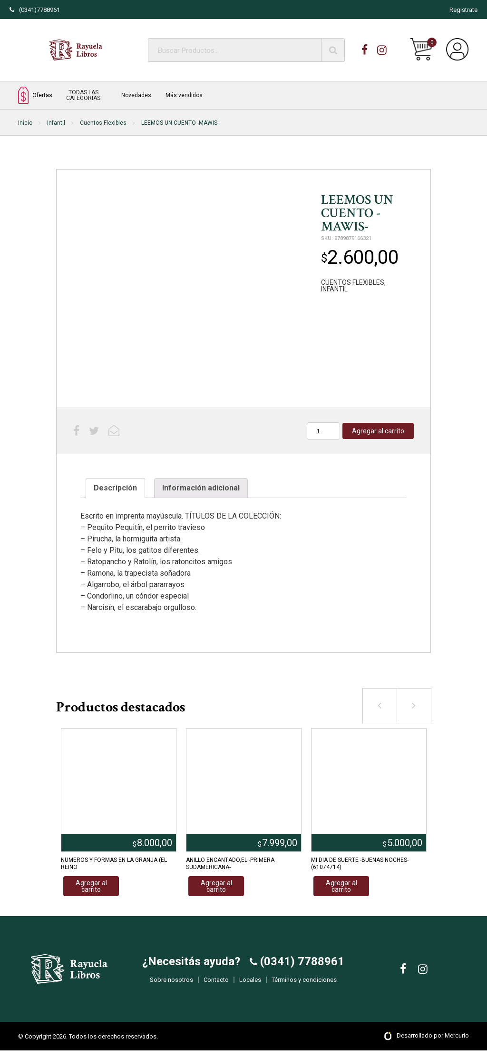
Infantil (56, 123)
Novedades (136, 95)
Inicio (25, 123)
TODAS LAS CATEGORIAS (83, 95)
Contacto (216, 983)
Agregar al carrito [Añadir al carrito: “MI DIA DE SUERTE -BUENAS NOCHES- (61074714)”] (341, 886)
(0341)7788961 (35, 9)
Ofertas (35, 95)
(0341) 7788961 (300, 965)
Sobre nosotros (171, 983)
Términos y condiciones (304, 983)
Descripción (115, 487)
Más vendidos (184, 95)
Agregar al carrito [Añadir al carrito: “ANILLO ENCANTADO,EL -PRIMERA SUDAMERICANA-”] (216, 886)
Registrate (463, 9)
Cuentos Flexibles (103, 123)
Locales (250, 983)
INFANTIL (334, 289)
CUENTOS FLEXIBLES (352, 282)
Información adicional (201, 487)
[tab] (115, 488)
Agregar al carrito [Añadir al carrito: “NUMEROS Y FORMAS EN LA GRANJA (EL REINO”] (91, 886)
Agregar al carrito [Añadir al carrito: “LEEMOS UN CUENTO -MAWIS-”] (378, 431)
